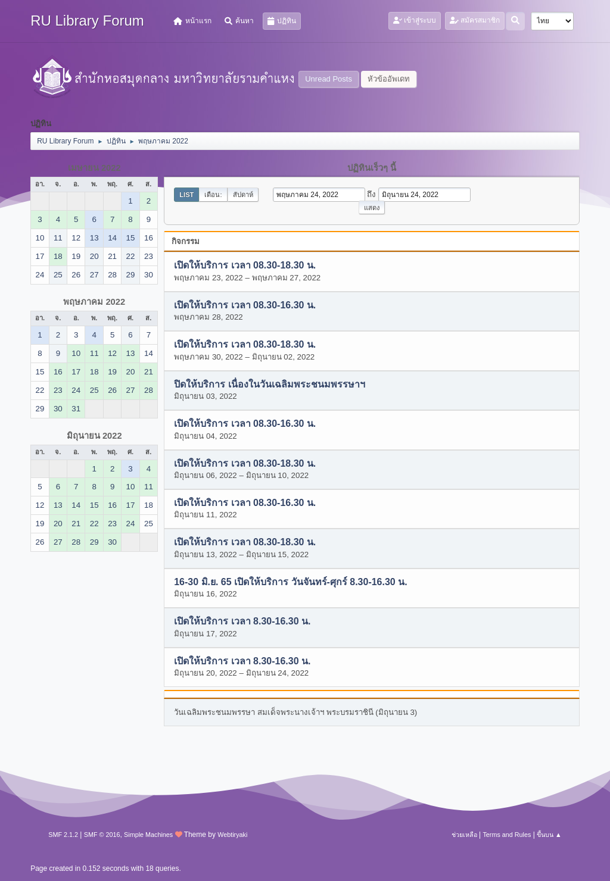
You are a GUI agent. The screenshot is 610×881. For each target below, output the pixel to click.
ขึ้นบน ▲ (549, 834)
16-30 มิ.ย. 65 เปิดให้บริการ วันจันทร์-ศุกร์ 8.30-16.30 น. (290, 582)
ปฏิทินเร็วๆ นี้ (371, 168)
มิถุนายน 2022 (94, 435)
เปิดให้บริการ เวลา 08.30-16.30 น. (245, 305)
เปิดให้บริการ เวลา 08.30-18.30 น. (245, 266)
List (186, 194)
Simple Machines (148, 834)
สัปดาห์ (243, 194)
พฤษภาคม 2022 (94, 302)
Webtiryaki (232, 834)
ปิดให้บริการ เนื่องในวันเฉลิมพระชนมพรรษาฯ (269, 384)
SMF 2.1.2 (63, 834)
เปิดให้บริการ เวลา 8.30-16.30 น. (242, 622)
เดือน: (213, 194)
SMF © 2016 (102, 834)
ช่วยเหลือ (464, 834)
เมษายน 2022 (94, 168)
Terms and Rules (507, 834)
